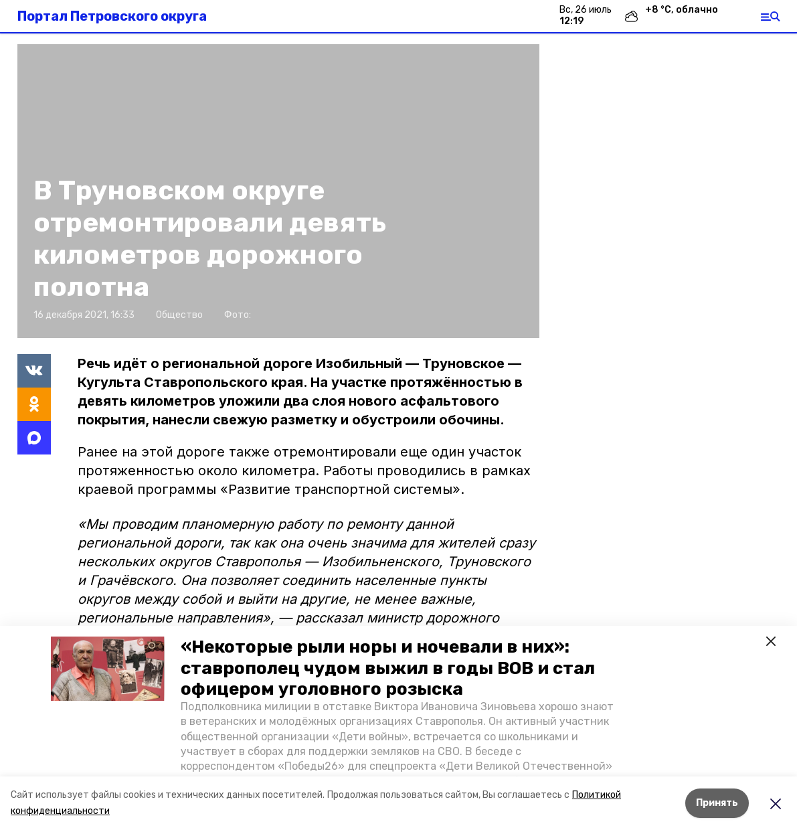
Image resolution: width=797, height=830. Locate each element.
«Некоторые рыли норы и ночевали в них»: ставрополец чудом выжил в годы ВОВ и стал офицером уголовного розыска (388, 668)
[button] (108, 669)
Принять (717, 803)
